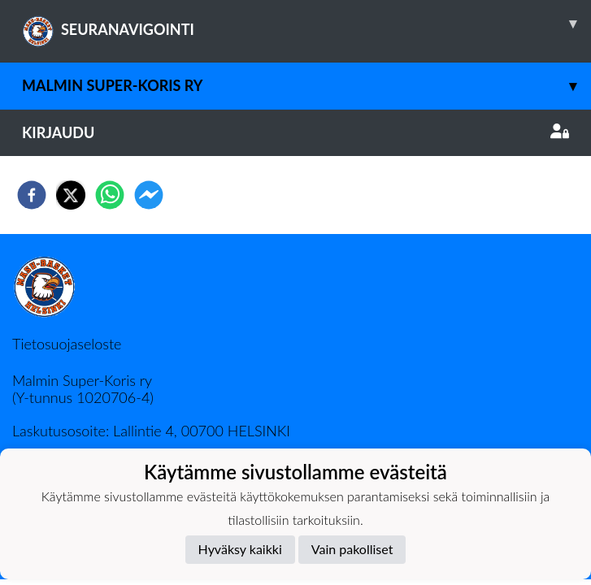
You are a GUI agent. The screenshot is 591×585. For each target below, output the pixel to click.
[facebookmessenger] (148, 195)
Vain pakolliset (352, 549)
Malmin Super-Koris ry (306, 86)
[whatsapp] (109, 195)
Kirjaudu (295, 132)
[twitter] (70, 195)
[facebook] (31, 195)
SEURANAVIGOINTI (306, 23)
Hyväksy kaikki (240, 549)
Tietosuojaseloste (66, 344)
